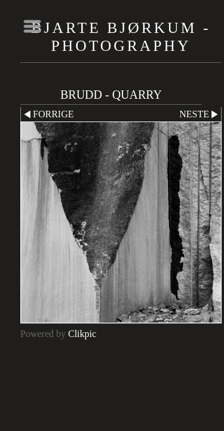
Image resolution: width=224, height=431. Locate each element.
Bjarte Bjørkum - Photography (121, 36)
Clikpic (82, 334)
